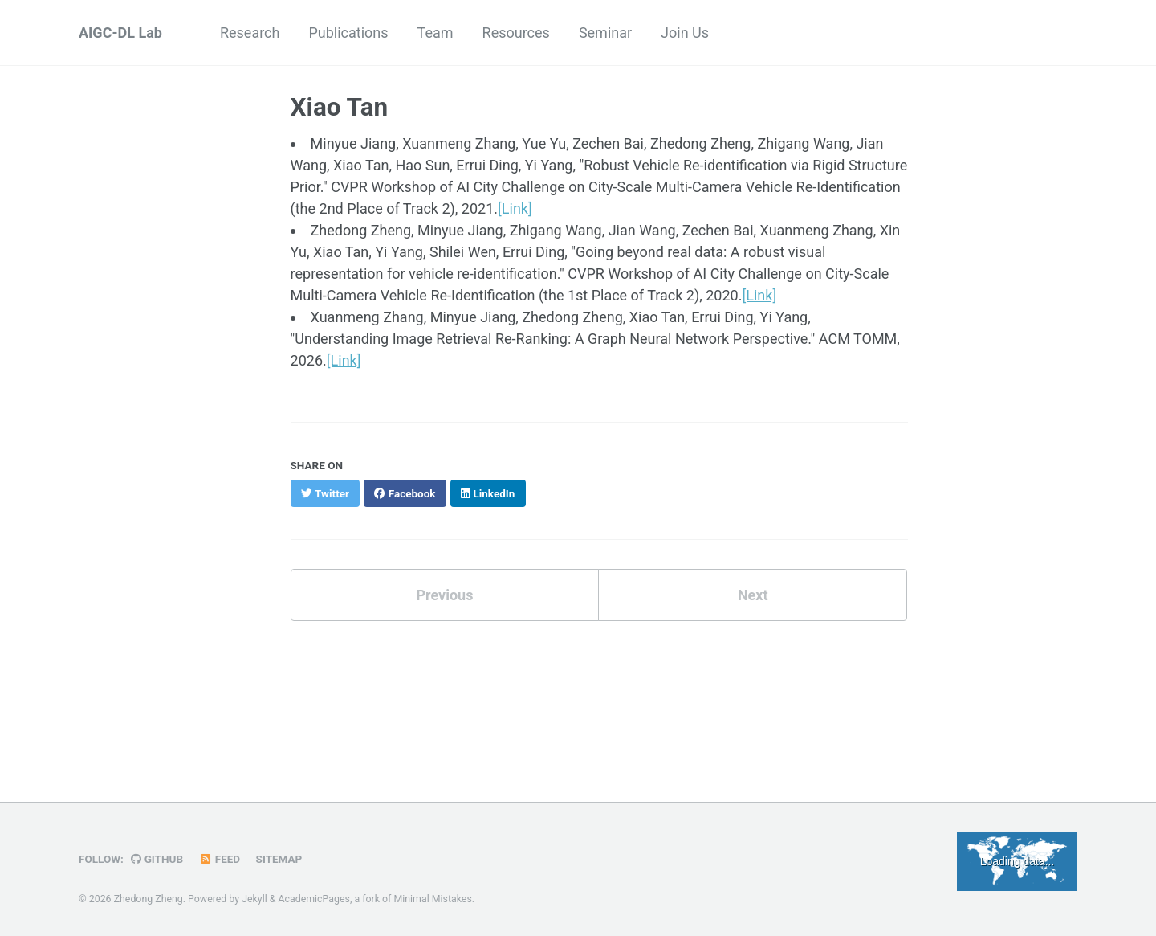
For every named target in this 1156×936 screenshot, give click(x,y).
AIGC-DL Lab (120, 32)
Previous (444, 595)
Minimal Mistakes (432, 899)
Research (250, 32)
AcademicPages (314, 899)
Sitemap (279, 858)
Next (753, 595)
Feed (220, 858)
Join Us (685, 32)
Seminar (605, 32)
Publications (348, 32)
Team (435, 32)
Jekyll (254, 899)
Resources (516, 32)
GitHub (157, 858)
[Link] (515, 208)
